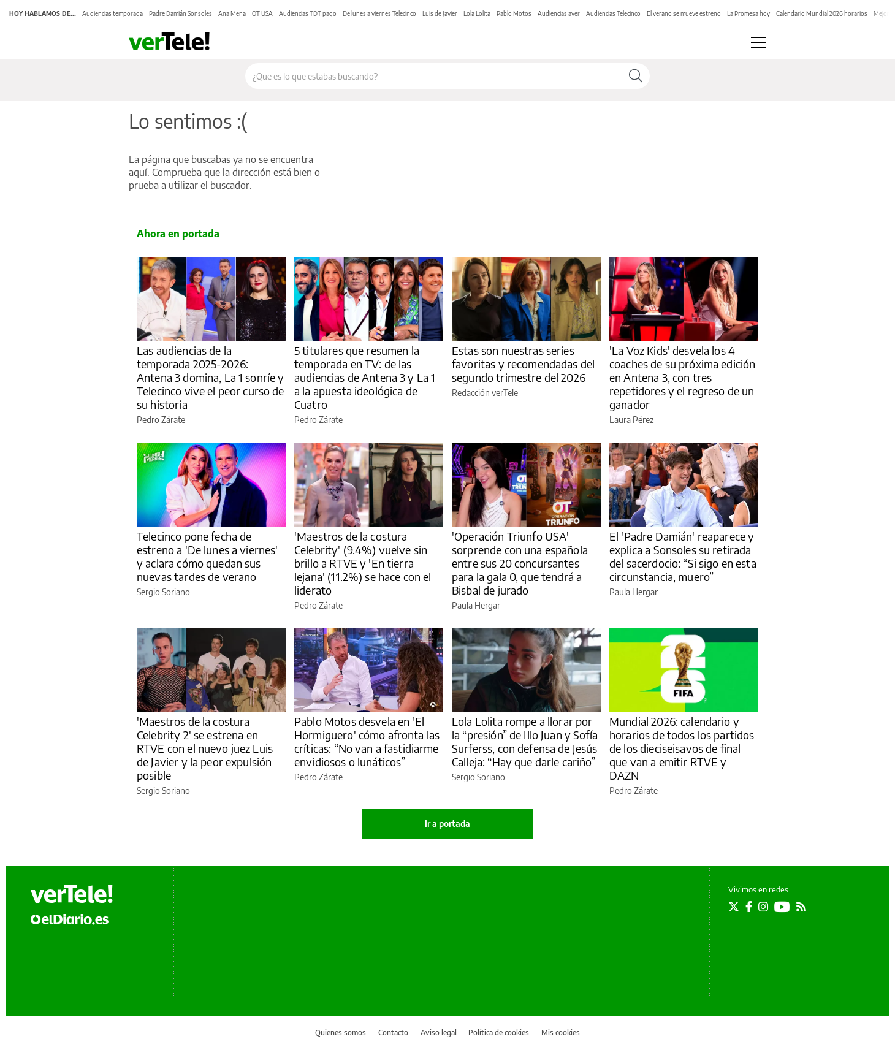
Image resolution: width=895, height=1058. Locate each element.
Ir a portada (447, 823)
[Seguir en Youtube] (782, 906)
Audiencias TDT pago (308, 13)
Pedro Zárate (161, 419)
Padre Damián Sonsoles (180, 13)
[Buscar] (636, 76)
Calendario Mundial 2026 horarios (821, 13)
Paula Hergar (476, 605)
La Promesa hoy (748, 13)
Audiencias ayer (559, 13)
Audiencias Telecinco (613, 13)
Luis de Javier (439, 13)
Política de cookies (498, 1032)
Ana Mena (232, 13)
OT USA (262, 13)
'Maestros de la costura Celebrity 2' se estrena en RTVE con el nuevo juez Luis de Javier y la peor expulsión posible (205, 748)
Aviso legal (439, 1032)
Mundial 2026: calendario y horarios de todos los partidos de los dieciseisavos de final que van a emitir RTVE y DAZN (682, 748)
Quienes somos (340, 1032)
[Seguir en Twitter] (733, 906)
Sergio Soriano (163, 592)
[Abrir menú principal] (758, 42)
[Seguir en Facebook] (748, 906)
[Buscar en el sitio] (433, 76)
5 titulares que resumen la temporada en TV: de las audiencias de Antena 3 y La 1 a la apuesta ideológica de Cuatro (364, 377)
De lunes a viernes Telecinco (379, 13)
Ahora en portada (178, 233)
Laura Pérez (631, 419)
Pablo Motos (514, 13)
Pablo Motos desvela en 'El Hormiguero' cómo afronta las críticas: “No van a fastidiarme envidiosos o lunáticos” (367, 741)
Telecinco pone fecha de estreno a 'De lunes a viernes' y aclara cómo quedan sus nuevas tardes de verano (207, 556)
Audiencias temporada (112, 13)
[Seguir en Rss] (801, 906)
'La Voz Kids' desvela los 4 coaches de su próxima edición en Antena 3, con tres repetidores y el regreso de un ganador (682, 377)
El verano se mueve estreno (684, 13)
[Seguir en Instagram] (763, 906)
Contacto (393, 1032)
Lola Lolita (476, 13)
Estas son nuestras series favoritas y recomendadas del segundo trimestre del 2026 (523, 363)
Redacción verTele (485, 392)
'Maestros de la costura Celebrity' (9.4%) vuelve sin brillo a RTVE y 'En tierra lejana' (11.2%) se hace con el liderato (363, 563)
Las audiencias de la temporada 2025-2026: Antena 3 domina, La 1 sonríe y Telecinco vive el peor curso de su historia (210, 377)
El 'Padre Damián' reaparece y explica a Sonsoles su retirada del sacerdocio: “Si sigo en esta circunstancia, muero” (682, 556)
